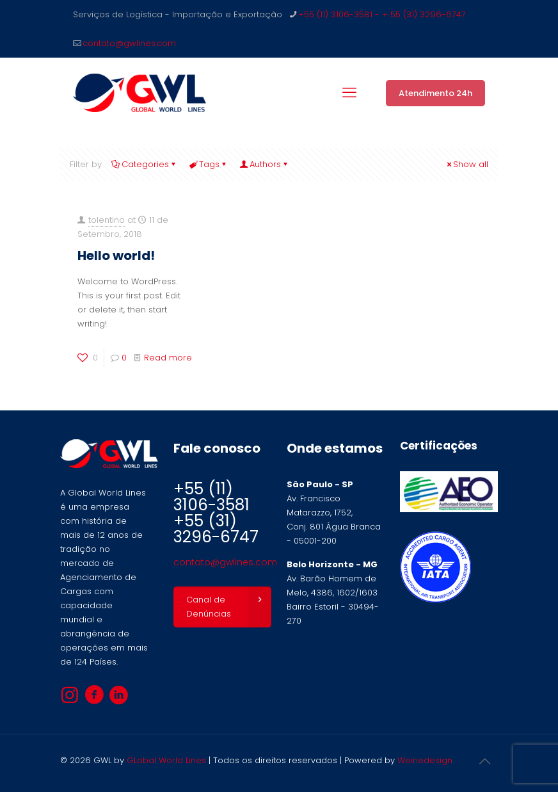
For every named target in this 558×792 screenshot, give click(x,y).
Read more (168, 358)
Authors (264, 164)
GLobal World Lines (166, 760)
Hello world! (116, 255)
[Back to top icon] (484, 761)
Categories (144, 164)
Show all (466, 164)
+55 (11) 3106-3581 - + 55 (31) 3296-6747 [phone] (382, 14)
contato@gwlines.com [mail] (129, 43)
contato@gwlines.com (225, 562)
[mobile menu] (349, 93)
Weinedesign (424, 760)
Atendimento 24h (435, 93)
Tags (208, 164)
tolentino (106, 220)
